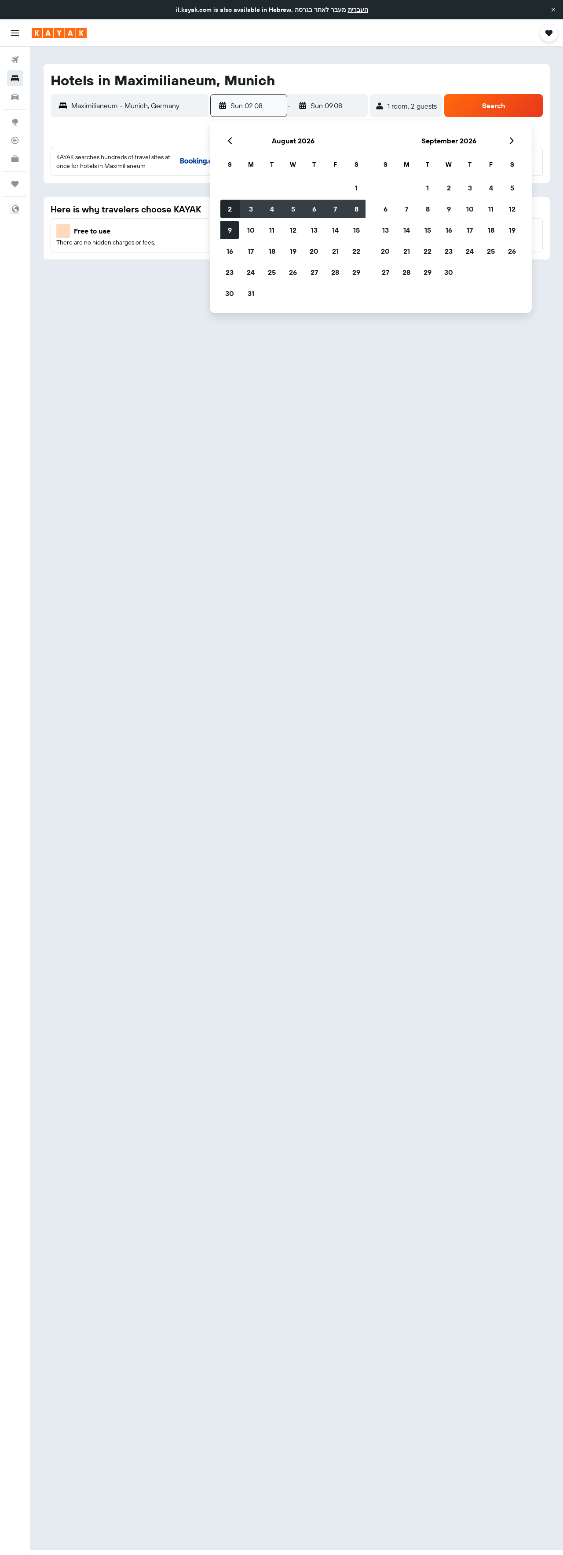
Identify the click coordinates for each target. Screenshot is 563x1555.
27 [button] (314, 272)
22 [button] (356, 251)
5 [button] (293, 208)
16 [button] (230, 251)
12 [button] (293, 230)
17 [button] (251, 251)
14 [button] (335, 230)
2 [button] (230, 208)
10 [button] (251, 230)
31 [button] (251, 293)
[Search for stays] (15, 78)
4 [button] (272, 208)
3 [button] (251, 208)
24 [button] (251, 272)
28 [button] (335, 272)
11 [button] (271, 230)
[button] (553, 9)
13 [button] (314, 230)
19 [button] (293, 251)
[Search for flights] (15, 60)
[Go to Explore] (15, 122)
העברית (358, 10)
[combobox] (137, 105)
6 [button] (314, 208)
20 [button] (314, 251)
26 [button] (293, 272)
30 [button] (229, 293)
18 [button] (272, 251)
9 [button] (230, 230)
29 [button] (356, 272)
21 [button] (335, 251)
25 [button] (272, 272)
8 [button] (356, 208)
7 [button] (335, 208)
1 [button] (356, 187)
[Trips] (15, 184)
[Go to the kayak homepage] (59, 33)
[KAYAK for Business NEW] (15, 159)
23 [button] (230, 272)
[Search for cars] (15, 97)
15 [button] (356, 230)
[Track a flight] (15, 140)
